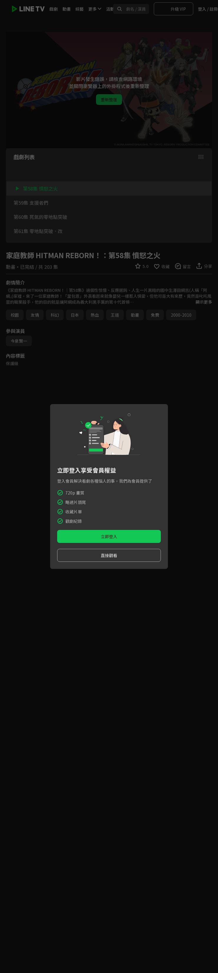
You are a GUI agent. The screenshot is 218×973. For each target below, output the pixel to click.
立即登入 (109, 536)
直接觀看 (109, 555)
